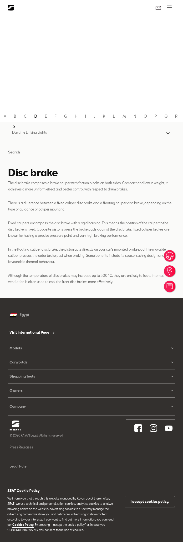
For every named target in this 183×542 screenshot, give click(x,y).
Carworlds (91, 362)
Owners (91, 390)
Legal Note (18, 466)
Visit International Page (32, 332)
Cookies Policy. (23, 524)
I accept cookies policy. (150, 502)
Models (91, 348)
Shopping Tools (91, 376)
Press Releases (21, 447)
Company (91, 406)
